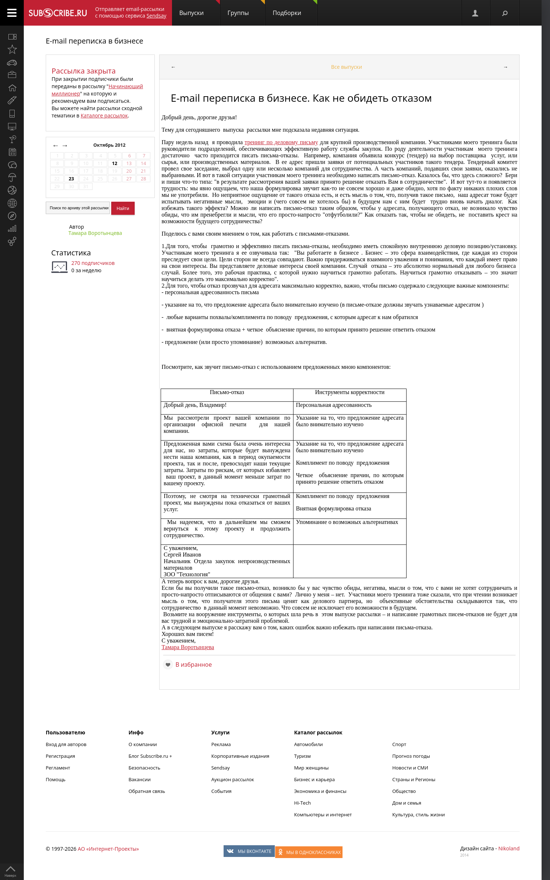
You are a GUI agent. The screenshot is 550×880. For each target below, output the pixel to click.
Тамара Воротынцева (95, 232)
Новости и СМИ (410, 767)
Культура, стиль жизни (418, 814)
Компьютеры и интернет (323, 814)
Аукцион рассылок (232, 779)
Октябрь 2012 (110, 145)
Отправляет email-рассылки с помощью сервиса (131, 12)
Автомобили (308, 744)
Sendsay (220, 767)
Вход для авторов (66, 744)
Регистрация (60, 756)
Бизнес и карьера (314, 779)
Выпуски (199, 8)
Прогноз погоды (411, 756)
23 (71, 179)
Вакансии (139, 779)
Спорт (399, 744)
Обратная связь (146, 791)
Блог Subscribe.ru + (150, 756)
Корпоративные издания (240, 756)
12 (114, 163)
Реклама (221, 744)
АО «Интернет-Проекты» (108, 848)
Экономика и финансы (320, 791)
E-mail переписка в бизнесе (94, 41)
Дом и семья (406, 803)
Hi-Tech (302, 803)
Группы (246, 8)
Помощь (56, 779)
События (221, 791)
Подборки (295, 8)
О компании (142, 744)
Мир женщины (311, 767)
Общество (404, 791)
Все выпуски (346, 66)
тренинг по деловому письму (281, 142)
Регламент (58, 767)
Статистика (71, 253)
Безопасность (144, 767)
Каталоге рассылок (104, 115)
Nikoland (509, 848)
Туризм (302, 756)
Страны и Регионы (413, 779)
